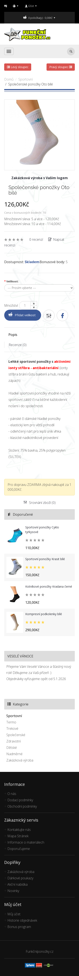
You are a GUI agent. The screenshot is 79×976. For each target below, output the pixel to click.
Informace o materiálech (25, 842)
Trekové (12, 728)
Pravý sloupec (60, 67)
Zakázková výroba (19, 760)
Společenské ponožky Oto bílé (30, 84)
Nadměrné (14, 754)
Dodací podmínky (20, 800)
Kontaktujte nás (19, 829)
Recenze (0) (18, 344)
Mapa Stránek (17, 836)
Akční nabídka (17, 884)
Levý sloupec (17, 67)
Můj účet (13, 914)
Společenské (15, 735)
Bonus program (19, 926)
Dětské (11, 747)
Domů (8, 79)
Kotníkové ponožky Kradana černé (48, 586)
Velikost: (11, 281)
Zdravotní (13, 741)
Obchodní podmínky (22, 806)
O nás (11, 793)
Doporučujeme (18, 848)
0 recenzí (36, 239)
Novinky (13, 890)
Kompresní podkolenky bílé (43, 614)
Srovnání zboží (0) (40, 502)
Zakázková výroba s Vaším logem (39, 178)
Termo (11, 722)
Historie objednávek (22, 920)
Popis (12, 334)
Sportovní (25, 79)
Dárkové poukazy (20, 878)
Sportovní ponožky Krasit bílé (45, 559)
